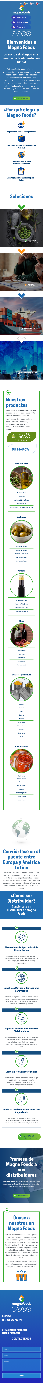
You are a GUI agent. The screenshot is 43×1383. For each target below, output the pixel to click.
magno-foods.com (11, 1333)
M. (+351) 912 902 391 (12, 1320)
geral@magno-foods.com (14, 1330)
